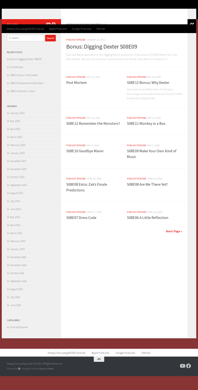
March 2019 (16, 247)
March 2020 (16, 151)
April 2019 (15, 239)
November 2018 (18, 279)
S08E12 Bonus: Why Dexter (148, 96)
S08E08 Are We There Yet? (147, 198)
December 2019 (18, 175)
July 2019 (15, 215)
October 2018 (17, 287)
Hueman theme (46, 382)
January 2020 (17, 167)
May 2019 (15, 231)
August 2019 (16, 207)
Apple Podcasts (58, 28)
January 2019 (17, 263)
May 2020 (15, 135)
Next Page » (174, 245)
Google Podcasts (81, 28)
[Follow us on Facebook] (54, 38)
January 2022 (17, 127)
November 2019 (18, 183)
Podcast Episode (76, 53)
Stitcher (100, 28)
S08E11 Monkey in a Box (146, 137)
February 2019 (17, 255)
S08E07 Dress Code (81, 231)
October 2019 (17, 191)
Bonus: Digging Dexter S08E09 (101, 60)
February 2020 (17, 159)
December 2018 (18, 271)
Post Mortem (76, 96)
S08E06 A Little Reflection (147, 231)
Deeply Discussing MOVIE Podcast (25, 28)
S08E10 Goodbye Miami (84, 164)
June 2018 (15, 319)
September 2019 (18, 199)
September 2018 (18, 295)
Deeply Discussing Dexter (45, 12)
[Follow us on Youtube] (48, 38)
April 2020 (15, 143)
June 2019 (15, 223)
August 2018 (16, 303)
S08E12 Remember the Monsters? (93, 137)
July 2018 (15, 311)
